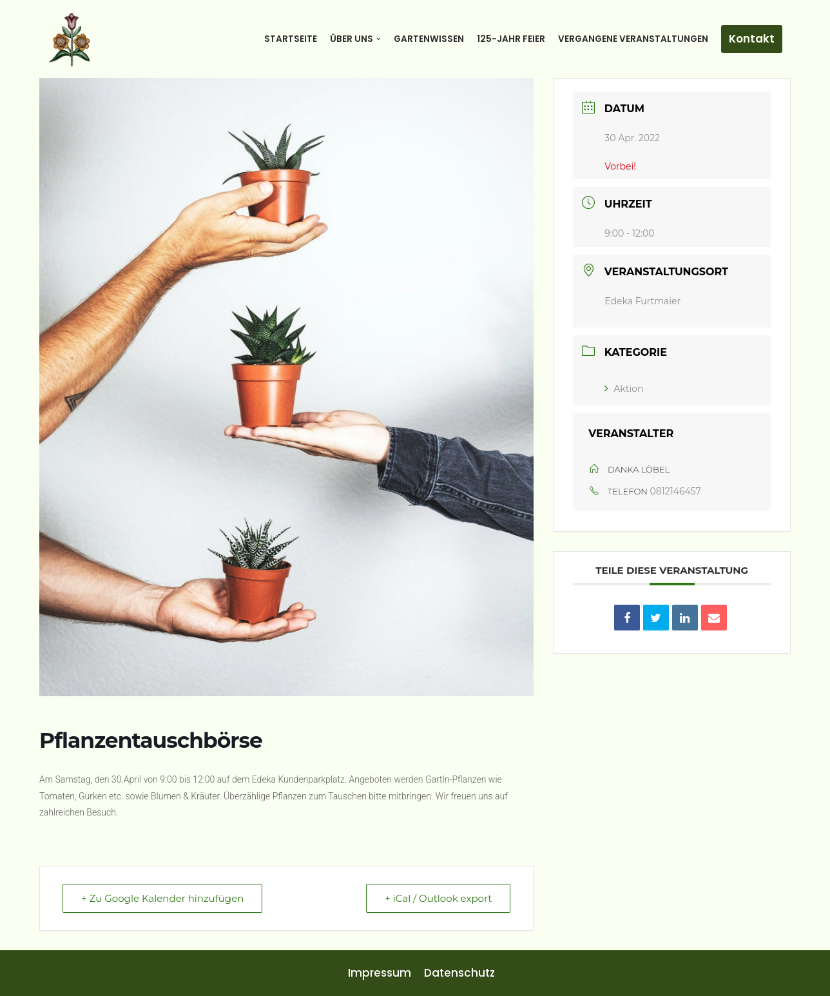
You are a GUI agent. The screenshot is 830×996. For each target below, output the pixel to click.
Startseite (290, 39)
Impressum (379, 973)
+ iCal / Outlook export (438, 898)
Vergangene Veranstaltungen (633, 39)
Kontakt (752, 38)
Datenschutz (459, 973)
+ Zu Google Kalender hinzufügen (162, 898)
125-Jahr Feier (511, 39)
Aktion (623, 389)
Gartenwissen (429, 39)
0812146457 (675, 491)
